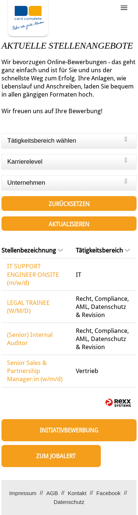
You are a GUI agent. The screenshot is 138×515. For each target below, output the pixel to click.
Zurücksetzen (69, 204)
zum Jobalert (55, 456)
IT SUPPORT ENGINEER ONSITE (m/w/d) (33, 274)
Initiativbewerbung (69, 430)
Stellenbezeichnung (32, 250)
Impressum (22, 493)
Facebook (108, 493)
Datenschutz (69, 502)
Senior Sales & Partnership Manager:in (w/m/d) (35, 371)
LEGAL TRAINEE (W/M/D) (28, 306)
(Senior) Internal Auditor (30, 339)
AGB (52, 493)
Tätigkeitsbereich (103, 250)
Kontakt (77, 493)
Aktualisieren (69, 224)
